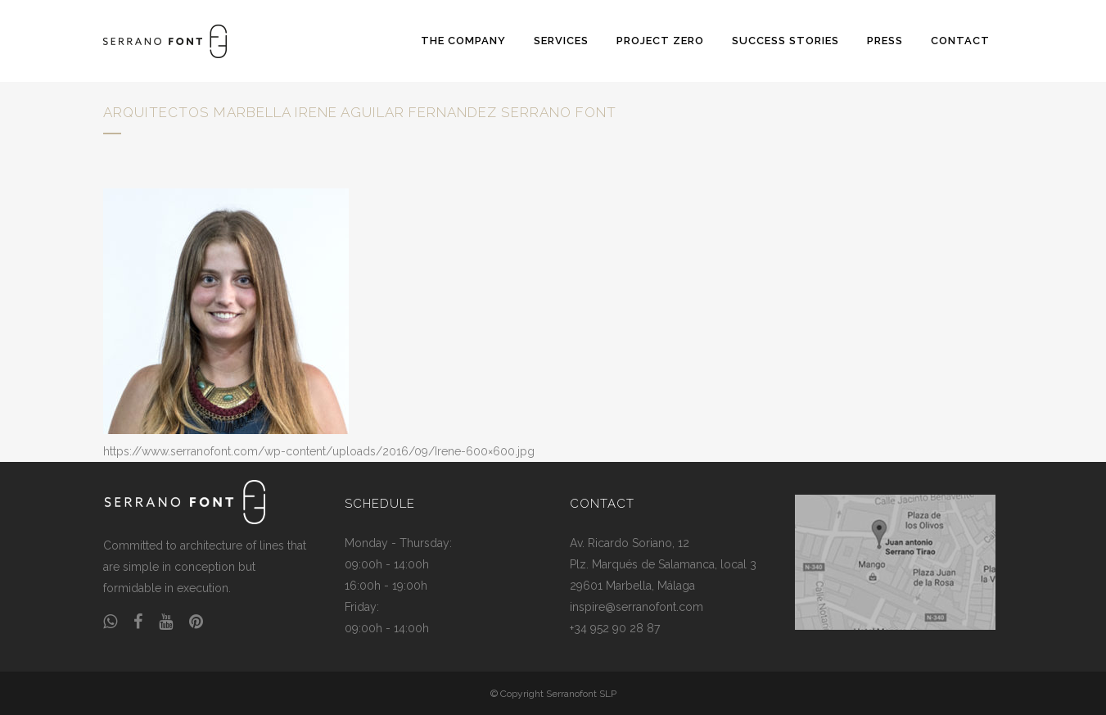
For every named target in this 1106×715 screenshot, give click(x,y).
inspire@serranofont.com (636, 606)
